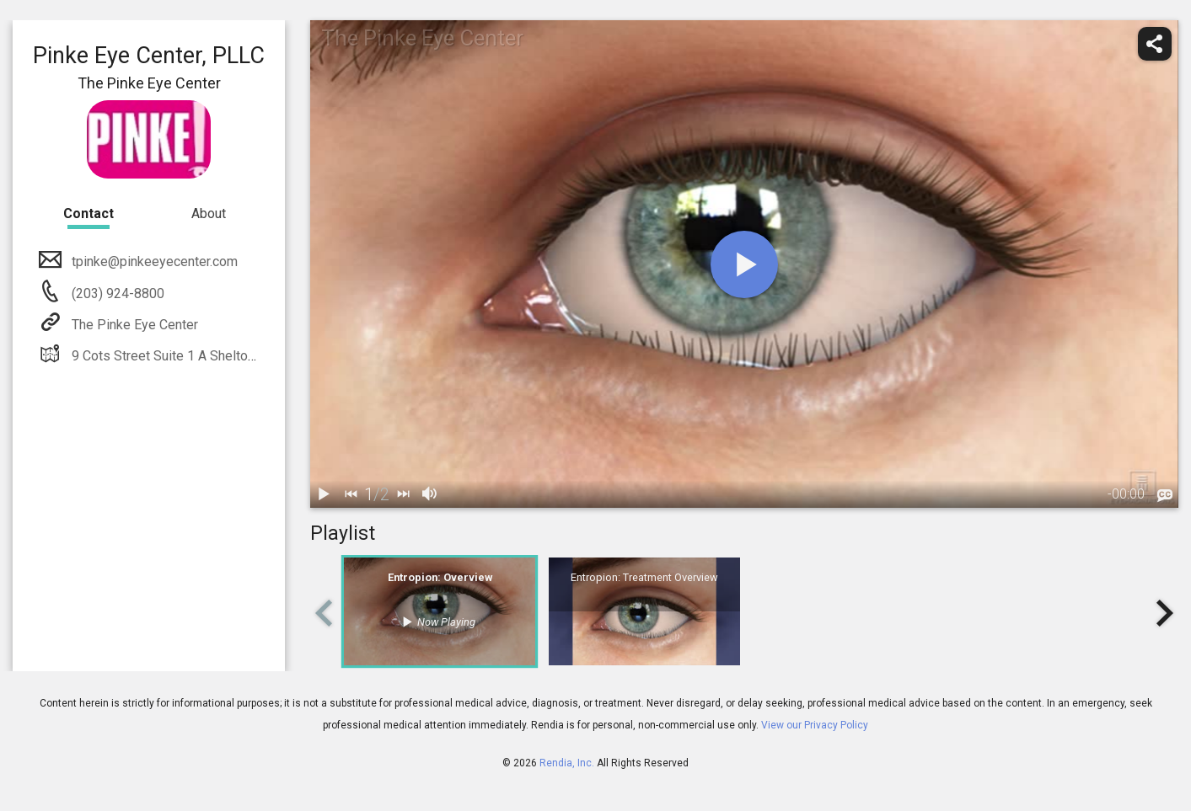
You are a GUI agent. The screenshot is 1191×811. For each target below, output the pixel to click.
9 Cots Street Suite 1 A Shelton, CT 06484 (193, 356)
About (208, 213)
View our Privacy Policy (814, 725)
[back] (350, 494)
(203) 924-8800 (116, 293)
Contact (88, 213)
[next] (402, 494)
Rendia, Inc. (566, 763)
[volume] (429, 494)
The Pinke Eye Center (133, 325)
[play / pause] (323, 494)
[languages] (1164, 496)
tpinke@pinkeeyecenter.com (153, 261)
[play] (744, 264)
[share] (1155, 44)
